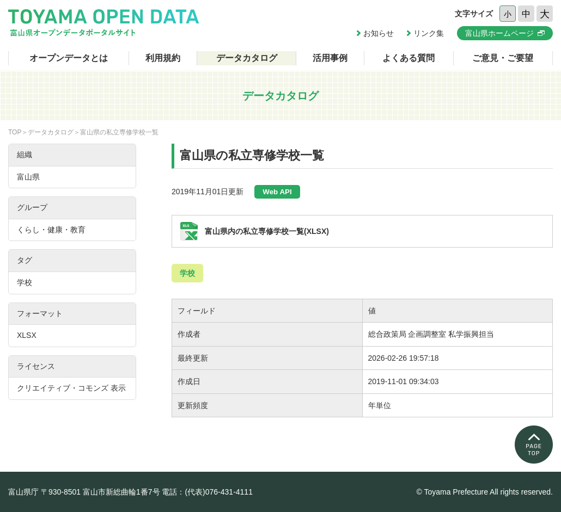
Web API (277, 192)
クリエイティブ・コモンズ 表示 (71, 388)
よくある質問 (408, 58)
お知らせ (378, 33)
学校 (187, 273)
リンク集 (428, 33)
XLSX (26, 335)
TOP (14, 132)
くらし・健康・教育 (51, 229)
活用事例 (330, 58)
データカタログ (246, 58)
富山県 (28, 176)
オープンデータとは (68, 58)
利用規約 (162, 58)
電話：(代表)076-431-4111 (207, 492)
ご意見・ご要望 (502, 58)
